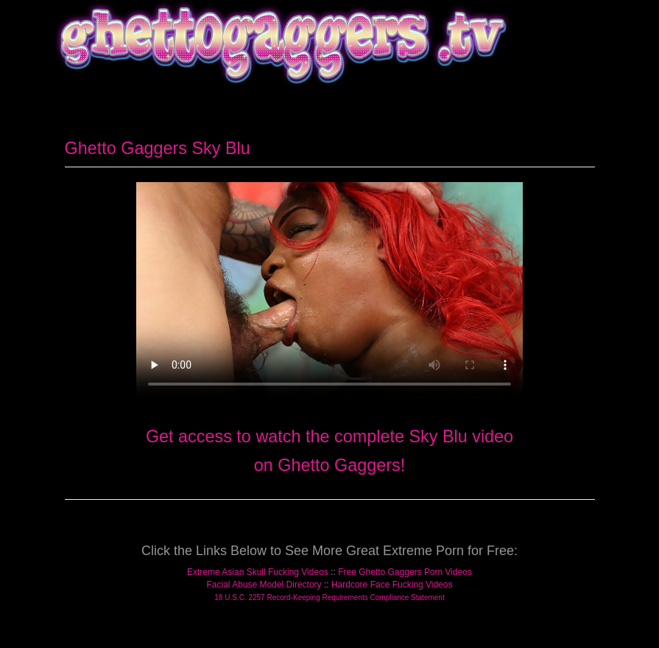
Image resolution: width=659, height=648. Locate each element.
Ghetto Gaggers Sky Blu (157, 148)
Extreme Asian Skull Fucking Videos (257, 572)
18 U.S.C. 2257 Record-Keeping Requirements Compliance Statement (329, 597)
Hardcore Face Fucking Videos (392, 584)
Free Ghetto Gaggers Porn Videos (405, 572)
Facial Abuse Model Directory (264, 584)
